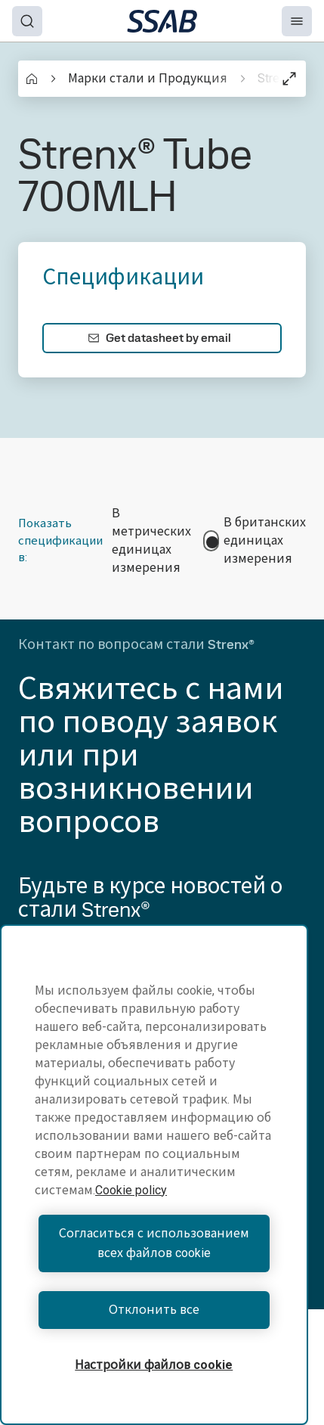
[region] (154, 1174)
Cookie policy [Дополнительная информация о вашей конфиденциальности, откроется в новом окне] (131, 1190)
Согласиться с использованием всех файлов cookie (154, 1243)
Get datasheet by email (159, 338)
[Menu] (297, 21)
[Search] (27, 21)
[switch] (211, 540)
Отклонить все (154, 1309)
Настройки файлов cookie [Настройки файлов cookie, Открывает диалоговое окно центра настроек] (154, 1365)
